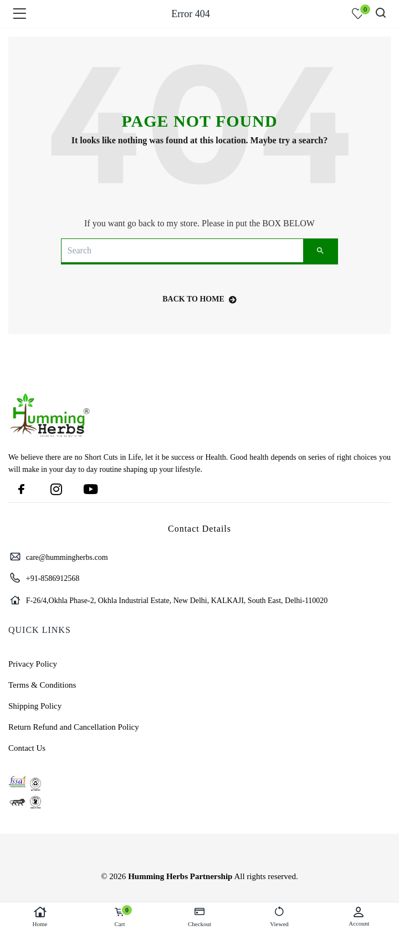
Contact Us (26, 748)
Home (40, 916)
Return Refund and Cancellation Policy (73, 727)
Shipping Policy (35, 706)
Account (359, 916)
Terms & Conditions (42, 684)
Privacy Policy (32, 663)
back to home (199, 299)
